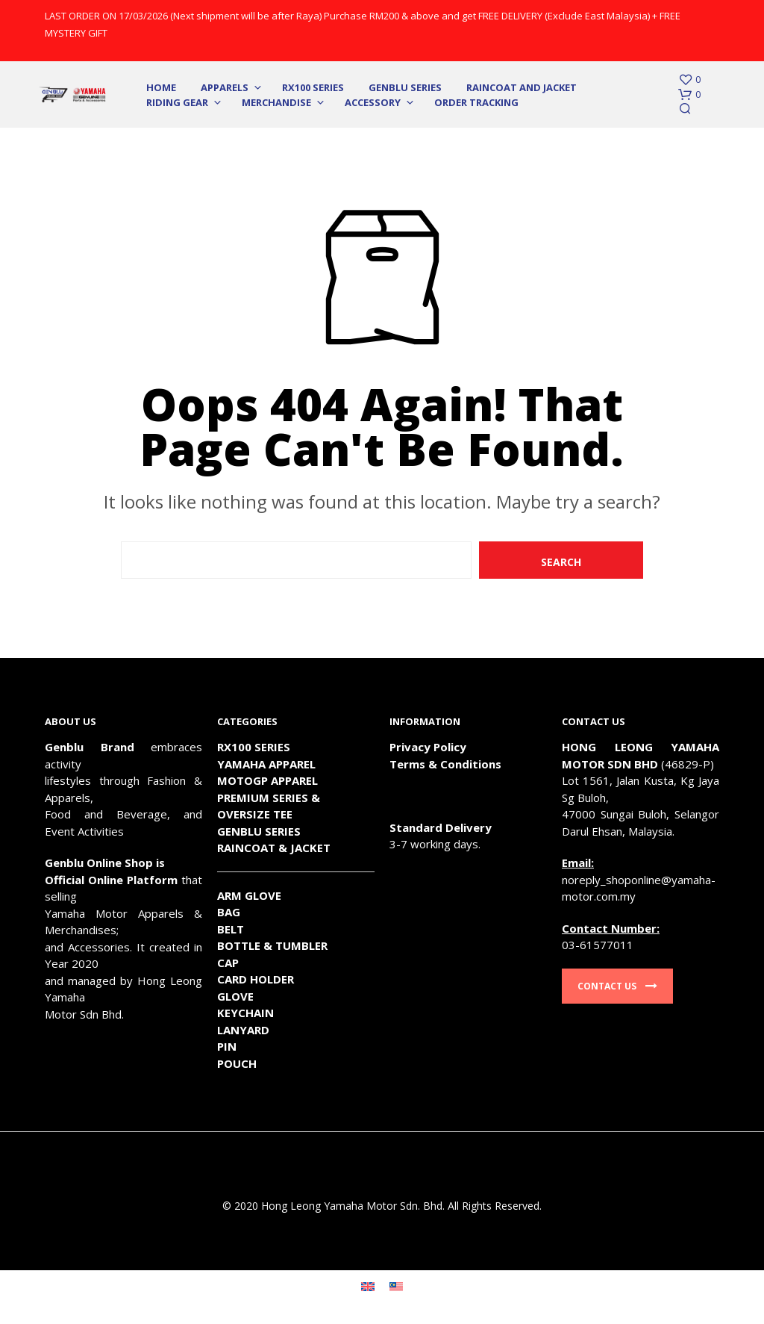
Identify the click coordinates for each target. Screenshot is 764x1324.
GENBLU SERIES (259, 831)
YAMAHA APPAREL (266, 763)
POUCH (237, 1063)
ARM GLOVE (249, 895)
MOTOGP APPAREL (267, 780)
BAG (228, 911)
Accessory (373, 102)
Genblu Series (405, 87)
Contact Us (617, 986)
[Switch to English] (368, 1286)
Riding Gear (177, 102)
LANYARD (243, 1029)
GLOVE (235, 996)
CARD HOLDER (255, 979)
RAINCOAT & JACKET (274, 847)
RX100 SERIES (313, 87)
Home (161, 87)
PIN (227, 1046)
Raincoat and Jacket (521, 87)
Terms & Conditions (445, 763)
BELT (230, 928)
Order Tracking (476, 102)
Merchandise (276, 102)
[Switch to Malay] (396, 1286)
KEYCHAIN (245, 1012)
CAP (228, 962)
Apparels (224, 87)
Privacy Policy (427, 746)
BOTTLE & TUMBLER (272, 945)
